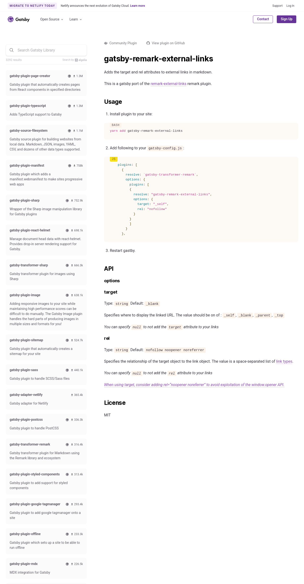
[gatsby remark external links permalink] (101, 59)
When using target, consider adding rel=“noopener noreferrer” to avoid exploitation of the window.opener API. (194, 384)
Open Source (52, 19)
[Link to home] (19, 19)
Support (277, 5)
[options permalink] (101, 281)
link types (284, 361)
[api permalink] (101, 268)
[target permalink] (101, 292)
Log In (290, 5)
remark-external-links (168, 83)
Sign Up (286, 19)
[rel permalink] (101, 338)
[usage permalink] (101, 101)
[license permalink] (101, 403)
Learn (76, 19)
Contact (263, 19)
